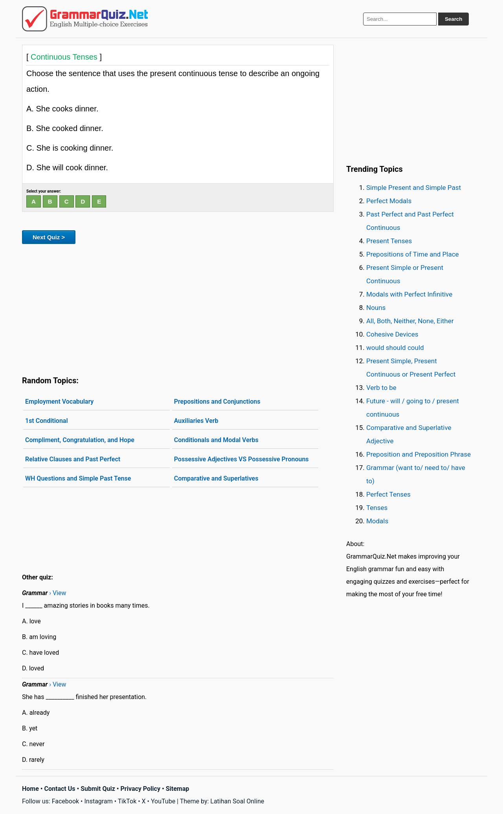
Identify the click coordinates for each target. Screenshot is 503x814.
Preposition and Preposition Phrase (418, 454)
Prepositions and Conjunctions (217, 401)
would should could (395, 347)
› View (57, 593)
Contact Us (59, 788)
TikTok (127, 801)
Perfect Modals (388, 201)
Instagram (98, 801)
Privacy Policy (140, 788)
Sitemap (177, 788)
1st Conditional (46, 420)
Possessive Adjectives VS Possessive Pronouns (241, 459)
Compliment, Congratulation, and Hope (79, 440)
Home (30, 788)
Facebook (65, 801)
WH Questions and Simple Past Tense (78, 478)
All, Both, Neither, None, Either (410, 321)
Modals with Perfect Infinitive (409, 294)
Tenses (376, 508)
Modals (377, 521)
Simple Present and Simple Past (413, 187)
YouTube (163, 801)
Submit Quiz (98, 788)
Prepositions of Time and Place (412, 254)
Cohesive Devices (392, 334)
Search (453, 19)
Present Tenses (389, 241)
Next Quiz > (49, 237)
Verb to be (381, 388)
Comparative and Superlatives (216, 478)
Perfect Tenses (388, 494)
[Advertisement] (177, 308)
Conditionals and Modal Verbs (216, 440)
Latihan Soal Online (237, 801)
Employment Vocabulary (59, 401)
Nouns (376, 307)
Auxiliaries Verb (196, 420)
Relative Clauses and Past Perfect (72, 459)
